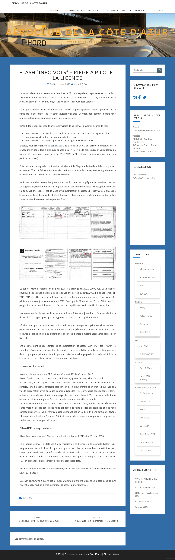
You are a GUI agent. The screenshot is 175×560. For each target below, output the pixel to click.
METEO (138, 301)
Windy (142, 307)
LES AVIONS (111, 10)
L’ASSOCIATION (94, 10)
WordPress (96, 554)
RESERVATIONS (141, 10)
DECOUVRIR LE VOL (54, 10)
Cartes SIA (144, 425)
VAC (137, 340)
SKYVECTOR (145, 401)
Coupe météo (145, 324)
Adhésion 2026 (141, 507)
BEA (141, 285)
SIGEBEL (59, 145)
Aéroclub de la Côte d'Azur (30, 3)
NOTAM (138, 362)
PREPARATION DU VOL (145, 387)
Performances (146, 393)
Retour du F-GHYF (143, 501)
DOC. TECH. (126, 10)
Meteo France (145, 315)
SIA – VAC (143, 346)
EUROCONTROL (146, 354)
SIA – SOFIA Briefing (144, 378)
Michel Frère (81, 84)
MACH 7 (143, 409)
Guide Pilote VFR (147, 434)
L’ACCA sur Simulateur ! (145, 487)
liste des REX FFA (147, 277)
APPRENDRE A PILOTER (75, 10)
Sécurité (139, 263)
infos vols (28, 498)
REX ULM (143, 293)
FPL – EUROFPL (146, 442)
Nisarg (116, 554)
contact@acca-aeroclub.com (146, 130)
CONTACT (157, 10)
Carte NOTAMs (146, 368)
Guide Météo (145, 332)
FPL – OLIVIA (145, 450)
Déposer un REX (146, 269)
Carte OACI (144, 417)
